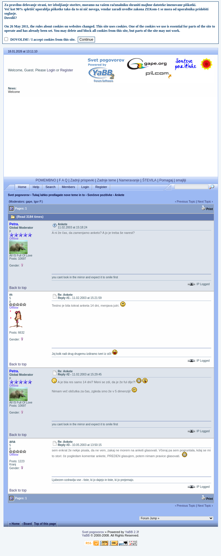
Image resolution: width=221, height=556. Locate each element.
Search (51, 187)
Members (68, 187)
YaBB (86, 535)
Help (36, 187)
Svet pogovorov (19, 195)
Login (51, 70)
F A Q (63, 180)
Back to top (17, 288)
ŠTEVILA (149, 180)
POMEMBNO (46, 180)
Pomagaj (166, 180)
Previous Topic (186, 201)
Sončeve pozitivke (100, 195)
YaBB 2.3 (131, 532)
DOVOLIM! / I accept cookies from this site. (42, 40)
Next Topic (204, 201)
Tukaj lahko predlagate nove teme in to (58, 195)
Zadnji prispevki (82, 180)
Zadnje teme (106, 180)
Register (66, 70)
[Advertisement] (110, 137)
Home (22, 187)
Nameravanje (129, 180)
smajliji (181, 180)
